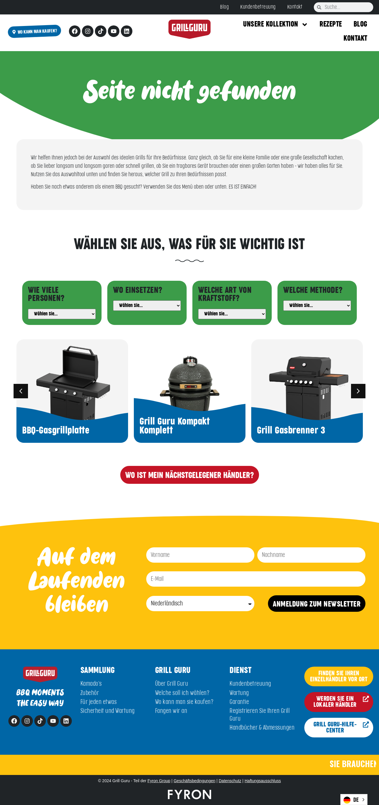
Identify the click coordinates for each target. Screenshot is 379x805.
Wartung (239, 693)
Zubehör (89, 693)
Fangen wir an (171, 711)
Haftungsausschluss (263, 780)
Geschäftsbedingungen (194, 780)
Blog (224, 7)
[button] (21, 391)
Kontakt (295, 7)
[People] (62, 314)
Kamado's (91, 684)
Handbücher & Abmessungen (262, 728)
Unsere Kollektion (275, 24)
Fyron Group (158, 780)
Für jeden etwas (98, 702)
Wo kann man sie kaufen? (184, 702)
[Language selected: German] (353, 799)
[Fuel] (232, 314)
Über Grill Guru (171, 684)
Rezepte (331, 24)
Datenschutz (230, 780)
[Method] (317, 305)
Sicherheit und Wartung (107, 711)
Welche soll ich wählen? (182, 693)
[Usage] (147, 305)
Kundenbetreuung (258, 7)
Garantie (239, 702)
